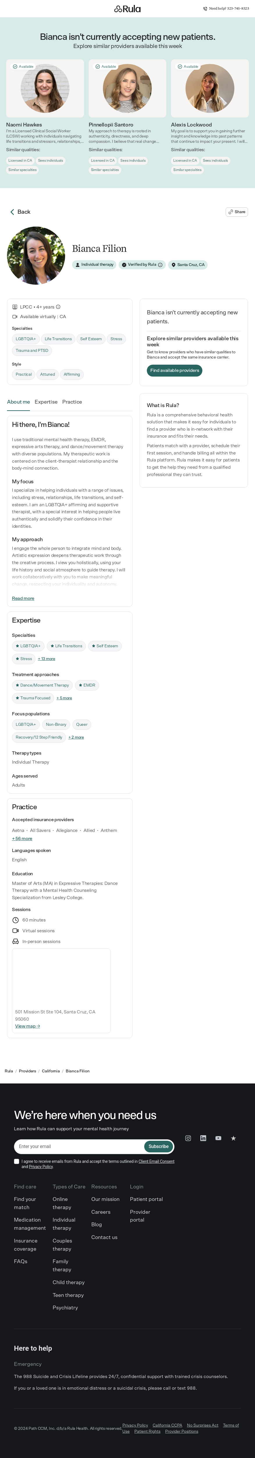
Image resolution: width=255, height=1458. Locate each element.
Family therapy (62, 1265)
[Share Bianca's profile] (237, 212)
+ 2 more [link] (76, 737)
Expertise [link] (46, 402)
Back (19, 212)
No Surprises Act (202, 1425)
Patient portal (146, 1199)
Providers (27, 1071)
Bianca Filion (77, 1071)
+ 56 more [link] (22, 838)
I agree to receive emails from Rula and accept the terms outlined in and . (98, 1164)
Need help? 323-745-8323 (226, 8)
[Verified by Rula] (142, 265)
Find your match (25, 1203)
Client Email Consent (156, 1161)
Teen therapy (68, 1295)
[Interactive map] (61, 977)
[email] (79, 1147)
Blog (96, 1224)
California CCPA (167, 1425)
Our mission (105, 1199)
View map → (27, 1026)
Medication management (30, 1224)
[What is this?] (58, 306)
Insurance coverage (26, 1245)
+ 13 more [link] (46, 659)
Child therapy (69, 1282)
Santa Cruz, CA (191, 265)
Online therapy (62, 1203)
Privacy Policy (41, 1166)
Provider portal (140, 1216)
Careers (100, 1212)
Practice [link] (72, 402)
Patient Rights (147, 1432)
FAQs (20, 1261)
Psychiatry (65, 1308)
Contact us (104, 1237)
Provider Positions (181, 1432)
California (51, 1071)
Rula (9, 1071)
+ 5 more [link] (64, 698)
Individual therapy (64, 1224)
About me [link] (18, 402)
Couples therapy (62, 1245)
